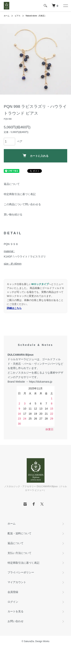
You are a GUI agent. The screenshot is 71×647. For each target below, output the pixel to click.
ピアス (17, 16)
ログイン (13, 601)
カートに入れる (35, 155)
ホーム (6, 16)
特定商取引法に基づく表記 (20, 194)
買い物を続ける (13, 214)
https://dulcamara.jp (40, 381)
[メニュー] (65, 5)
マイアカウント (17, 582)
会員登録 (13, 591)
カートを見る (15, 611)
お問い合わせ (15, 621)
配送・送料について (19, 533)
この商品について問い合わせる (22, 204)
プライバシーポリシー (21, 572)
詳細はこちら (14, 308)
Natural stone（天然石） (36, 16)
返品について (12, 183)
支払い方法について (19, 552)
